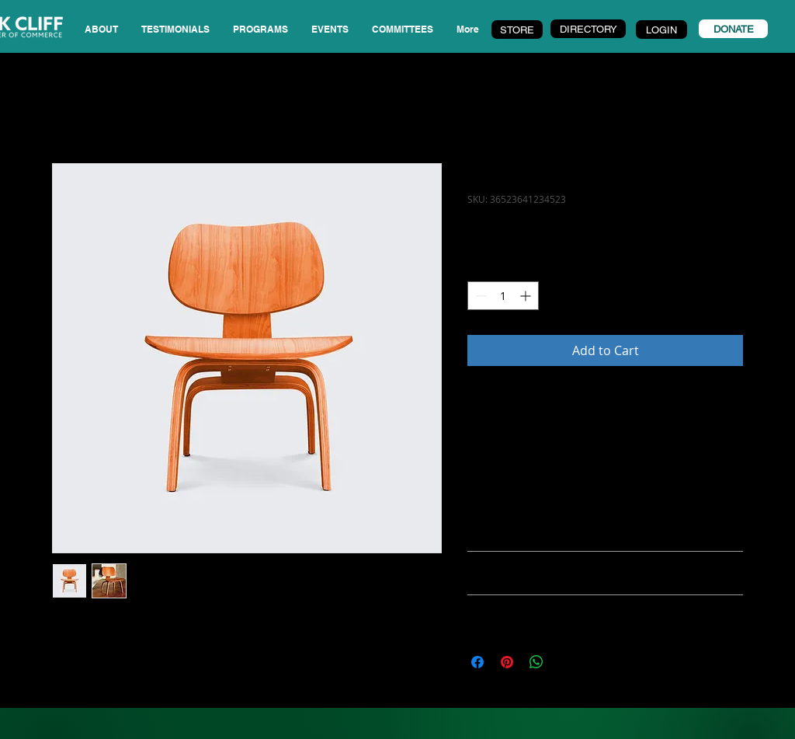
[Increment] (526, 295)
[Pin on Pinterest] (507, 662)
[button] (175, 29)
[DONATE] (733, 28)
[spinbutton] (503, 295)
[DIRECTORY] (588, 28)
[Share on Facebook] (477, 662)
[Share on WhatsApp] (536, 662)
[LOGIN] (661, 29)
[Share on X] (566, 662)
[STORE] (517, 29)
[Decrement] (479, 295)
